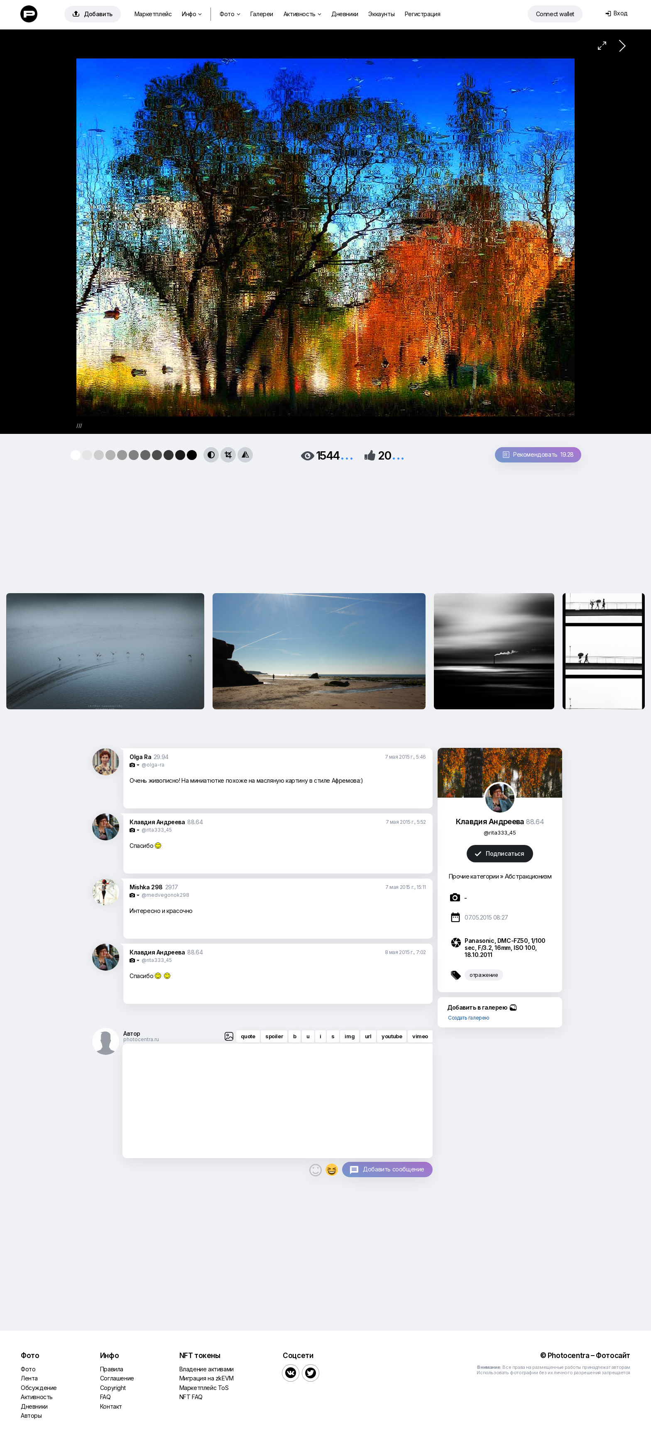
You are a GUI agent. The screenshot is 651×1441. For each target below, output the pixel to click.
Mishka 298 (146, 887)
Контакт (111, 1406)
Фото (230, 13)
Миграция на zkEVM (206, 1378)
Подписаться (499, 853)
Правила (111, 1369)
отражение (484, 974)
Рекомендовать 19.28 (538, 454)
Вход (616, 13)
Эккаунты (381, 13)
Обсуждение (39, 1387)
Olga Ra (140, 756)
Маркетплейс (153, 13)
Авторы (31, 1415)
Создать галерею (468, 1018)
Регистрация (423, 13)
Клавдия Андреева (157, 821)
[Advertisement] (325, 525)
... (346, 455)
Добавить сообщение (393, 1169)
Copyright (112, 1387)
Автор (131, 1033)
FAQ (105, 1396)
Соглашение (117, 1378)
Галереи (261, 13)
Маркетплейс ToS (204, 1387)
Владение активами (206, 1369)
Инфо (192, 13)
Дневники (344, 13)
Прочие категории (473, 876)
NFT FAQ (191, 1396)
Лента (29, 1378)
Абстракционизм (528, 876)
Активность (302, 13)
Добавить (93, 13)
